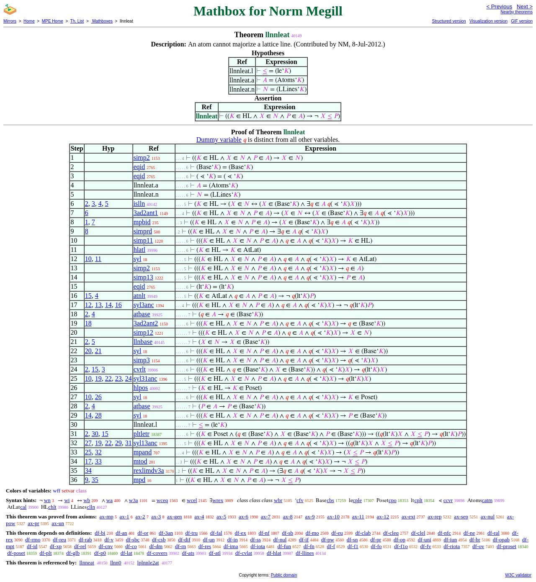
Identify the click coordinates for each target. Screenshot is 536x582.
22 (108, 378)
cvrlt (140, 369)
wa (109, 500)
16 (118, 304)
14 (108, 304)
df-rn (180, 546)
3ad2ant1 (146, 212)
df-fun (284, 546)
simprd (143, 231)
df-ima (231, 546)
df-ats (188, 553)
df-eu (337, 533)
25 (88, 452)
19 (98, 378)
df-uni (424, 539)
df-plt (46, 553)
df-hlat (274, 553)
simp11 (143, 240)
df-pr (375, 539)
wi (67, 500)
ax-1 (124, 516)
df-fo (376, 546)
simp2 (142, 157)
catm (487, 500)
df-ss (255, 539)
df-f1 (353, 546)
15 (88, 295)
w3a (133, 500)
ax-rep (434, 516)
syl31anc (145, 378)
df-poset (16, 553)
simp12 (143, 332)
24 (128, 378)
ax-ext (408, 516)
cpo (393, 500)
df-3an (166, 533)
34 (88, 470)
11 (98, 258)
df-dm (155, 546)
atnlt (139, 295)
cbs (330, 500)
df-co (131, 546)
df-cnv (106, 546)
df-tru (191, 533)
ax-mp (106, 516)
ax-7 (266, 516)
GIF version (522, 21)
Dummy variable (219, 139)
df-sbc (133, 539)
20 (88, 350)
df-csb (159, 539)
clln (91, 507)
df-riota (451, 546)
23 (118, 378)
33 (98, 461)
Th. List (77, 21)
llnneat (86, 562)
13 (98, 304)
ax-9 (310, 516)
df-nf (264, 533)
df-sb (287, 533)
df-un (209, 539)
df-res (204, 546)
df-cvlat (243, 553)
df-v (108, 539)
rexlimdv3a (149, 470)
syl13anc (145, 442)
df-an (121, 533)
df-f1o (401, 546)
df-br (474, 539)
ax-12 (383, 516)
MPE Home (52, 21)
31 (128, 442)
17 (88, 461)
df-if (304, 539)
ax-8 (288, 516)
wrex (217, 500)
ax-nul (488, 516)
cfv (300, 500)
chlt (52, 507)
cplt (418, 500)
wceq (162, 500)
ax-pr (33, 523)
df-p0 (100, 553)
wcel (192, 500)
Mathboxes (102, 21)
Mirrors (9, 21)
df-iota (257, 546)
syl (138, 258)
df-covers (157, 553)
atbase (142, 314)
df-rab (85, 539)
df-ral (493, 533)
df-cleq (391, 533)
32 (98, 452)
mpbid (142, 222)
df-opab (501, 539)
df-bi (100, 533)
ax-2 (140, 516)
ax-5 (221, 516)
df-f (331, 546)
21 (98, 350)
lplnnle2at (148, 562)
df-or (142, 533)
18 (88, 323)
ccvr (448, 500)
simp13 (143, 277)
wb (86, 500)
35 (95, 479)
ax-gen (174, 516)
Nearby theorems (516, 12)
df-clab (363, 533)
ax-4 (199, 516)
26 (98, 396)
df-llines (305, 553)
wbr (278, 500)
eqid (139, 166)
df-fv (425, 546)
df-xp (56, 546)
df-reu (59, 539)
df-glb (73, 553)
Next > (525, 6)
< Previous (499, 6)
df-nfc (444, 533)
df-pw (327, 539)
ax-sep (461, 516)
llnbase (143, 341)
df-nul (280, 539)
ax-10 (333, 516)
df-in (232, 539)
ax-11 (358, 516)
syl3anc (144, 304)
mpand (143, 452)
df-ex (240, 533)
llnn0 (115, 562)
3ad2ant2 (146, 323)
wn (47, 500)
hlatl (139, 249)
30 (95, 433)
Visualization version (488, 21)
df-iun (450, 539)
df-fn (309, 546)
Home (29, 21)
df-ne (469, 533)
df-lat (126, 553)
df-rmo (32, 539)
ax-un (58, 523)
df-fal (216, 533)
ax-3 (156, 516)
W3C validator (518, 575)
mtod (140, 461)
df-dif (184, 539)
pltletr (141, 433)
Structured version (449, 21)
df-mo (312, 533)
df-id (32, 546)
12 (88, 304)
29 (118, 442)
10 (88, 258)
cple (357, 500)
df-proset (506, 546)
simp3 (142, 360)
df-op (399, 539)
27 (88, 442)
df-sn (352, 539)
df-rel (80, 546)
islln (139, 203)
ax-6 (243, 516)
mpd (139, 479)
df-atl (215, 553)
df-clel (418, 533)
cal (23, 507)
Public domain (284, 575)
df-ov (478, 546)
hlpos (141, 387)
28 (98, 415)
